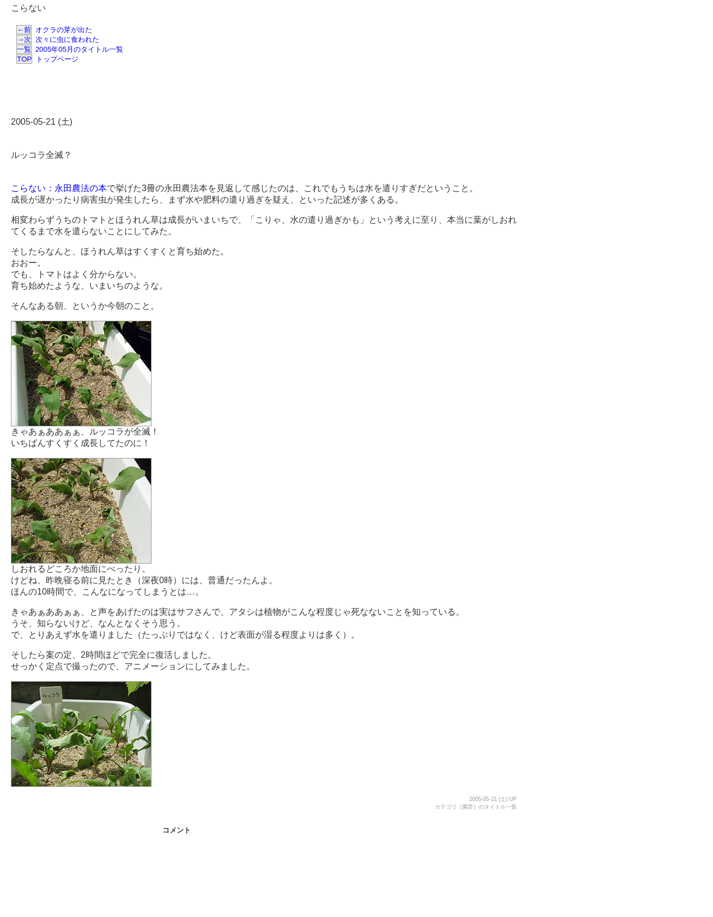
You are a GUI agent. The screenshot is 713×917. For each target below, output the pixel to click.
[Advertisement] (260, 91)
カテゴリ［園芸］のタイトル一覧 (476, 807)
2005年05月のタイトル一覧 (69, 49)
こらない (28, 8)
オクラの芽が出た (54, 30)
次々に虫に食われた (57, 39)
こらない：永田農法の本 (59, 188)
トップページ (47, 59)
